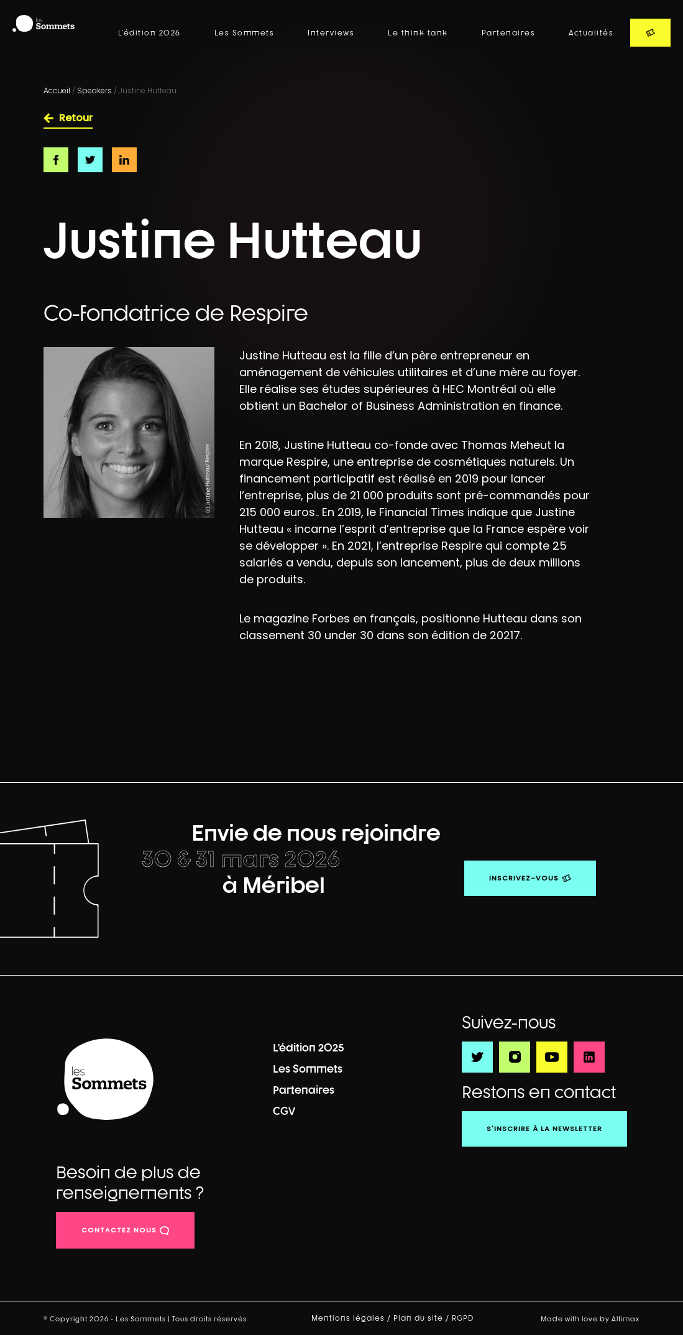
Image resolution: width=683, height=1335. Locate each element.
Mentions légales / (352, 1318)
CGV (284, 1110)
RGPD (464, 1318)
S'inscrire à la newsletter (544, 1129)
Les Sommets (244, 33)
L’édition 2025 (308, 1047)
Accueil (57, 90)
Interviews (331, 33)
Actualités (591, 33)
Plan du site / (422, 1318)
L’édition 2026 (149, 33)
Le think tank (418, 33)
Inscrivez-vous (524, 878)
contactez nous (119, 1230)
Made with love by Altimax (590, 1318)
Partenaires (509, 33)
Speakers (94, 90)
